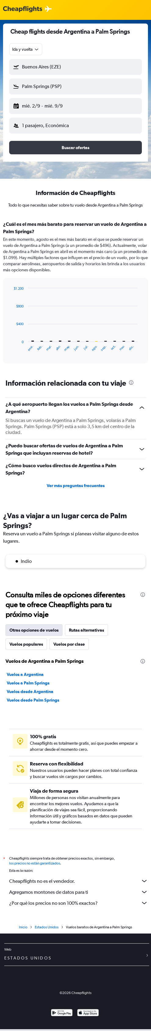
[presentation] (131, 382)
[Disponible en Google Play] (61, 1015)
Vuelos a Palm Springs (28, 683)
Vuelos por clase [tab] (69, 644)
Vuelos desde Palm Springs (33, 700)
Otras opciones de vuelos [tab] (34, 630)
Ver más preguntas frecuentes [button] (76, 485)
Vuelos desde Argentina (30, 691)
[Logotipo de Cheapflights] (22, 9)
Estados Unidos (47, 929)
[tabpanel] (75, 294)
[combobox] (25, 49)
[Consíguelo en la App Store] (88, 1015)
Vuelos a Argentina (25, 674)
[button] (75, 67)
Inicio (23, 929)
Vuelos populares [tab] (26, 644)
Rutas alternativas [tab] (86, 630)
